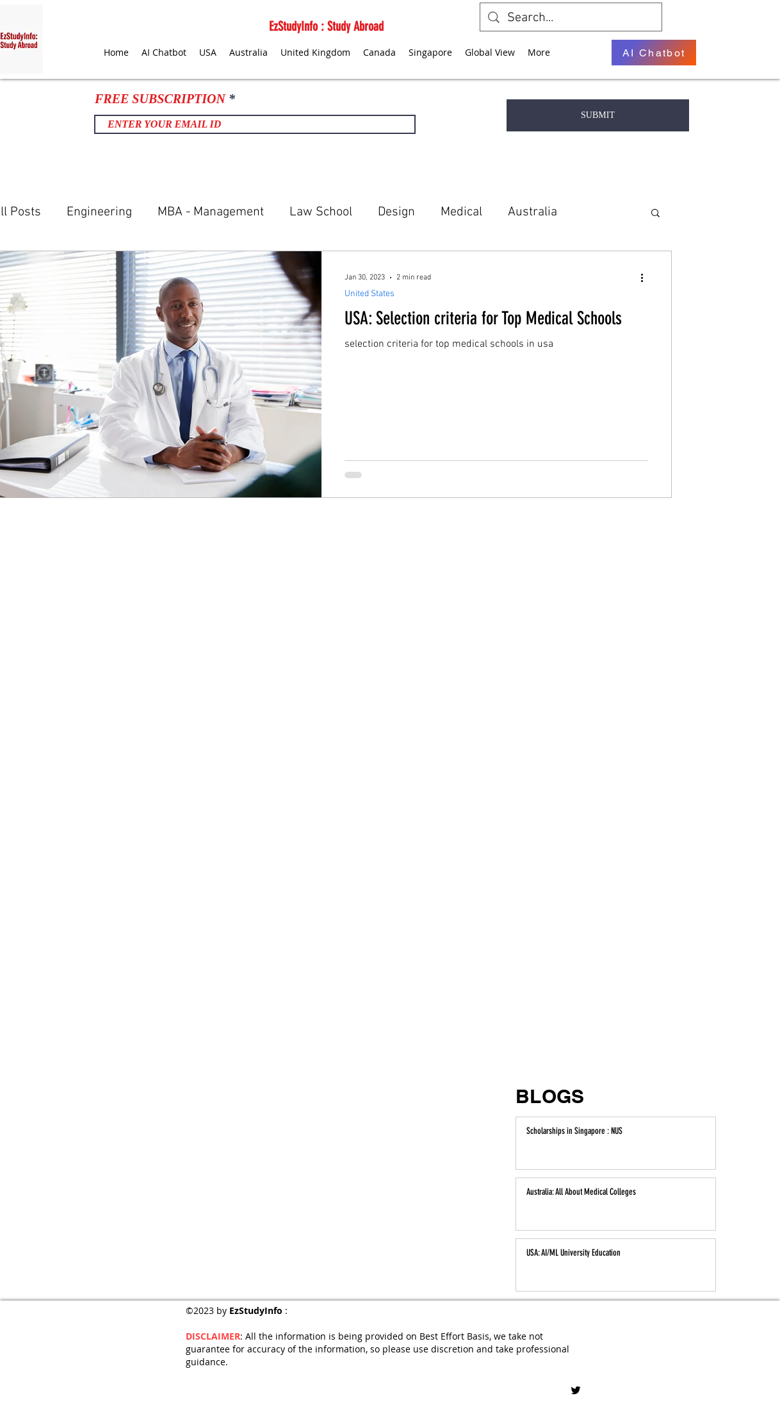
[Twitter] (575, 1390)
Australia (532, 212)
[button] (655, 213)
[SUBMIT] (598, 115)
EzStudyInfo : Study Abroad (326, 26)
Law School (320, 212)
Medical (461, 212)
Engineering (99, 212)
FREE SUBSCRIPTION (160, 98)
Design (396, 212)
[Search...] (571, 18)
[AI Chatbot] (654, 52)
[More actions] (646, 277)
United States (369, 293)
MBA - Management (211, 212)
